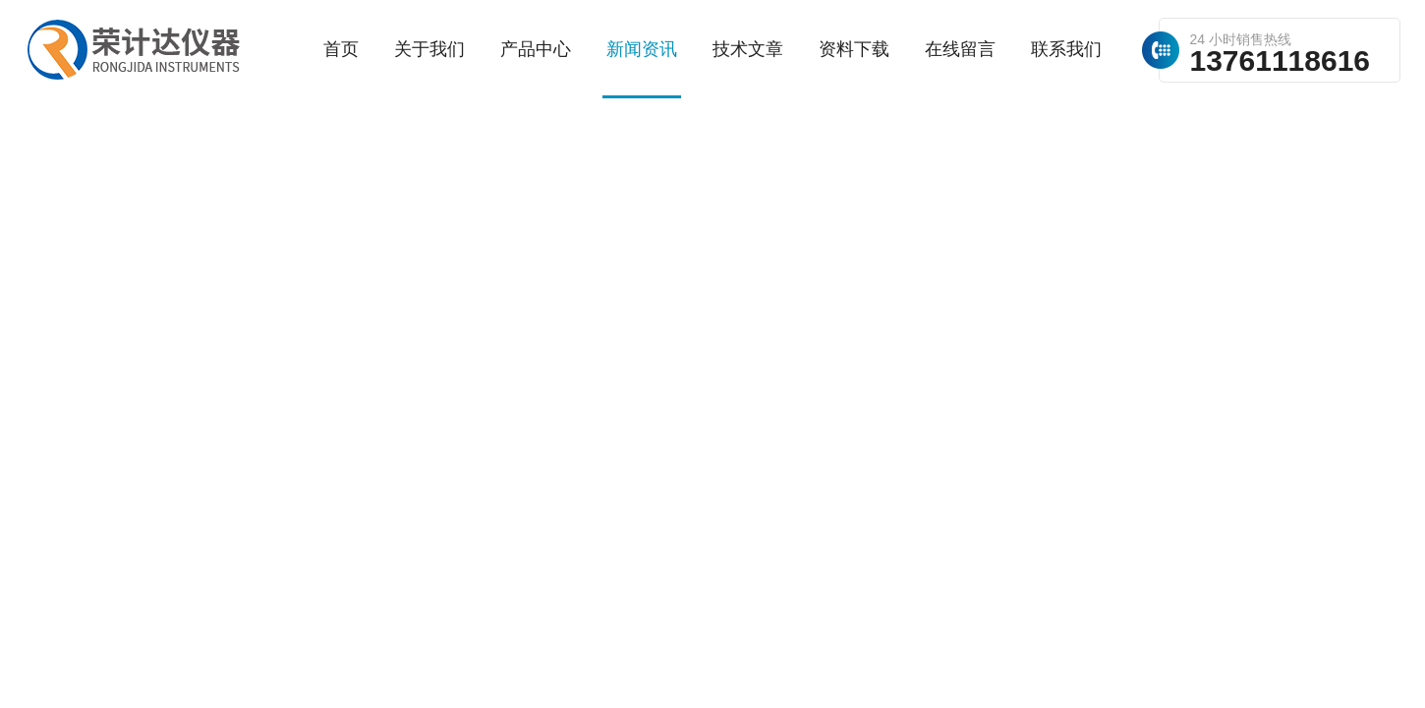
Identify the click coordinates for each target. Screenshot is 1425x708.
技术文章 (747, 49)
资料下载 (854, 49)
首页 (341, 49)
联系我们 (1066, 49)
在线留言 (960, 49)
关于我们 (429, 49)
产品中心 (535, 49)
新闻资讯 (641, 49)
